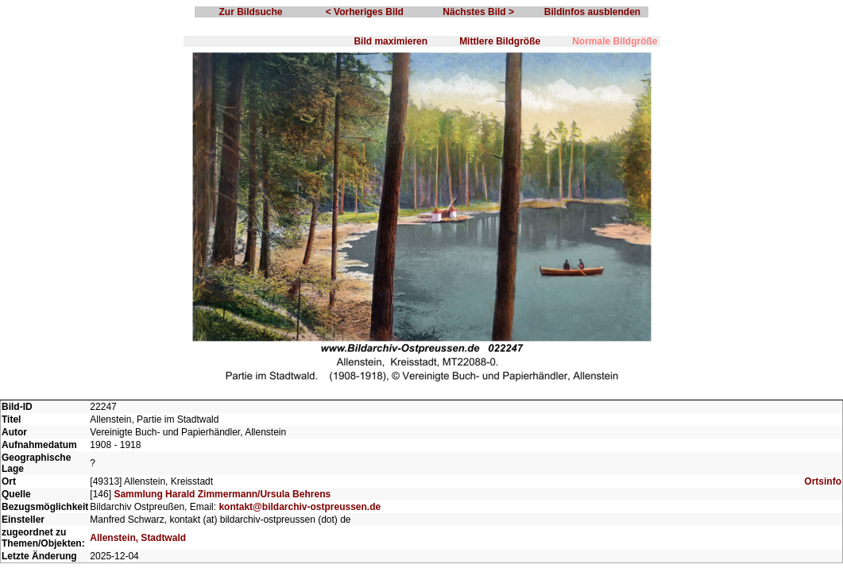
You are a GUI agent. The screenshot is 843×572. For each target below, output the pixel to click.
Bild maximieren (390, 41)
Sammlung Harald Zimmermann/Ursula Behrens (222, 494)
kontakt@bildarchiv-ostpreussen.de (299, 506)
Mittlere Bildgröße (499, 41)
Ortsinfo (822, 481)
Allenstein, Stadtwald (138, 537)
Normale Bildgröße (614, 41)
